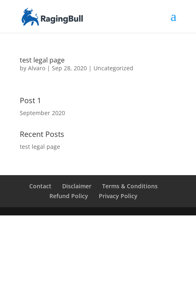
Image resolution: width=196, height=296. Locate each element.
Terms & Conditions (130, 186)
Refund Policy (68, 196)
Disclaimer (76, 186)
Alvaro (36, 68)
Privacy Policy (118, 196)
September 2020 (42, 113)
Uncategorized (113, 68)
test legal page (42, 60)
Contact (40, 186)
